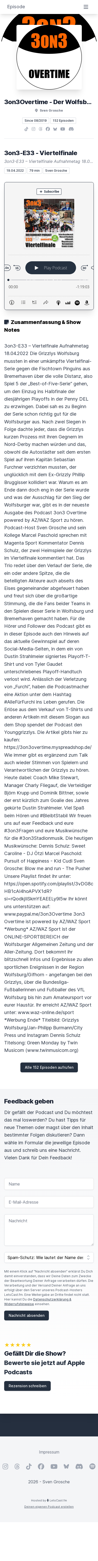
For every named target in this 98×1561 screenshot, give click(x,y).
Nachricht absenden (26, 1315)
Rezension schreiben (27, 1386)
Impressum (49, 1452)
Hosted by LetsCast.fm (49, 1500)
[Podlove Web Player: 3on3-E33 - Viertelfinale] (49, 246)
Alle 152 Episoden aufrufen (49, 1067)
